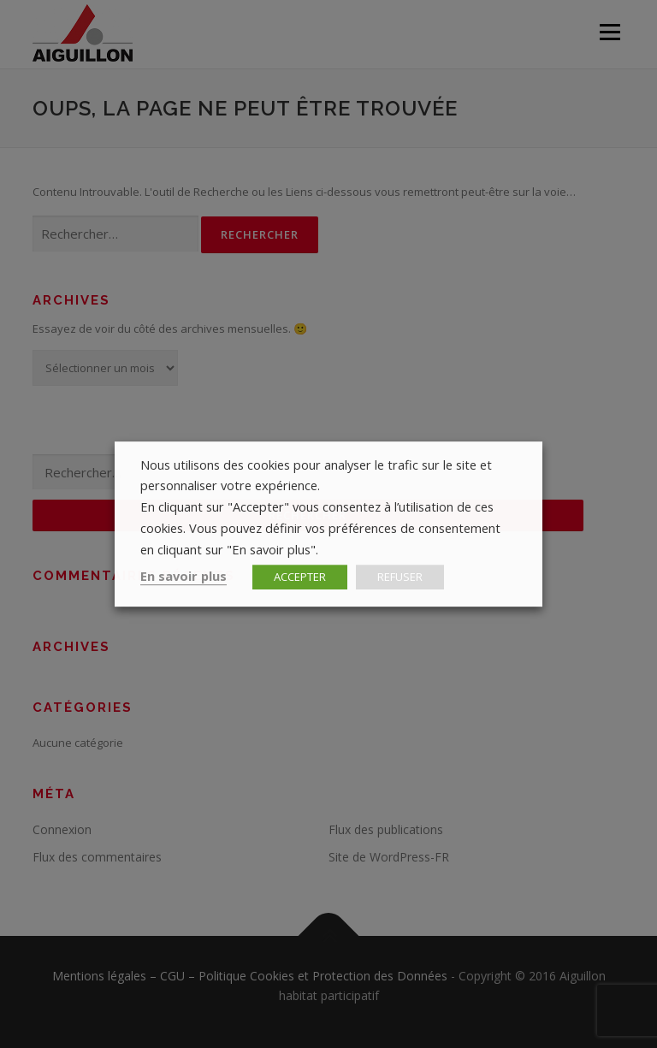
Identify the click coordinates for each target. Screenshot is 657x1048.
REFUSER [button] (400, 576)
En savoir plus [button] (183, 575)
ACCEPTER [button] (300, 576)
